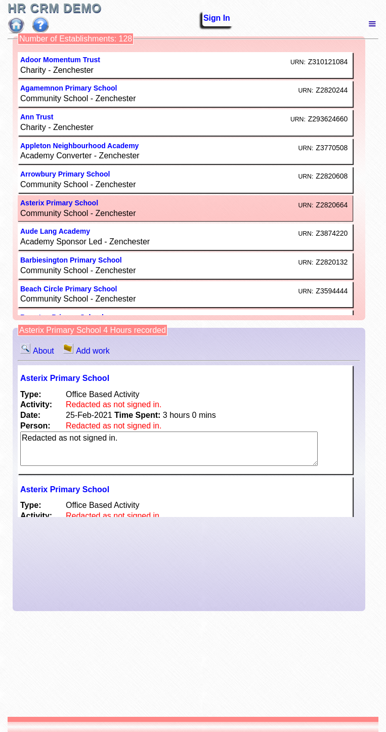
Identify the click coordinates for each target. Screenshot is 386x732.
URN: (298, 62)
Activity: (36, 404)
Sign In (210, 18)
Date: (30, 415)
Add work (86, 351)
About (39, 351)
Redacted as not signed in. (169, 449)
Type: (30, 394)
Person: (35, 425)
